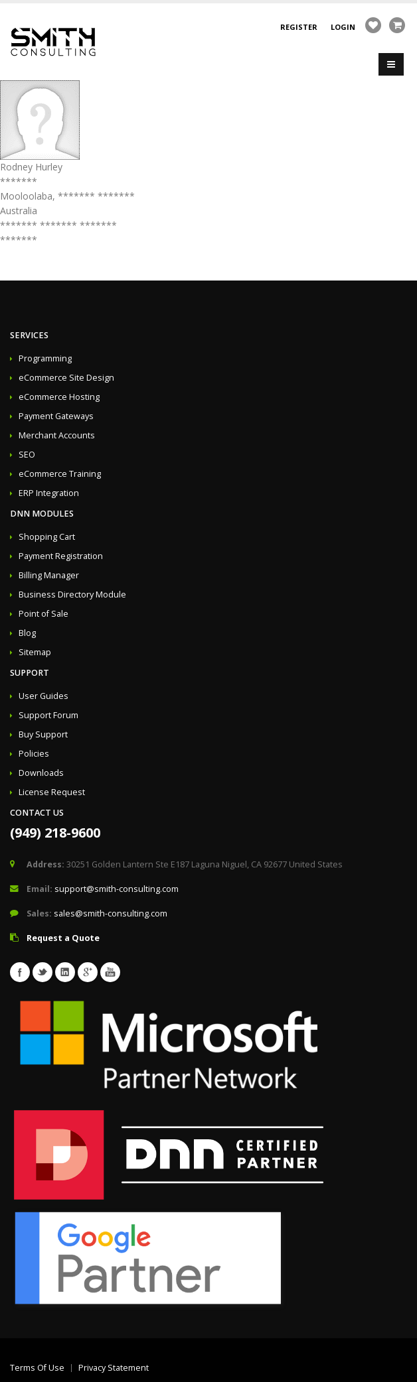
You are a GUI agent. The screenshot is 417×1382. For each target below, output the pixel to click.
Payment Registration (61, 556)
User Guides (43, 696)
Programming (45, 358)
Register (298, 27)
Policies (34, 753)
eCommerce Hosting (59, 397)
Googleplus (88, 972)
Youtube (110, 972)
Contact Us (37, 812)
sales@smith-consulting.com (110, 913)
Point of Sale (43, 613)
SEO (27, 454)
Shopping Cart (47, 536)
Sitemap (35, 652)
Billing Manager (49, 575)
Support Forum (48, 715)
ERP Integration (49, 493)
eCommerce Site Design (66, 377)
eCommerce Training (60, 473)
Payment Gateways (56, 416)
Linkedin (65, 972)
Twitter (42, 972)
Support (29, 672)
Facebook (20, 972)
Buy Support (43, 734)
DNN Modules (42, 513)
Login (343, 27)
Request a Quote (63, 938)
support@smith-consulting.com (116, 889)
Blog (27, 633)
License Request (52, 792)
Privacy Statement (113, 1367)
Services (29, 335)
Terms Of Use (37, 1367)
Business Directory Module (72, 594)
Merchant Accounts (57, 435)
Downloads (41, 773)
